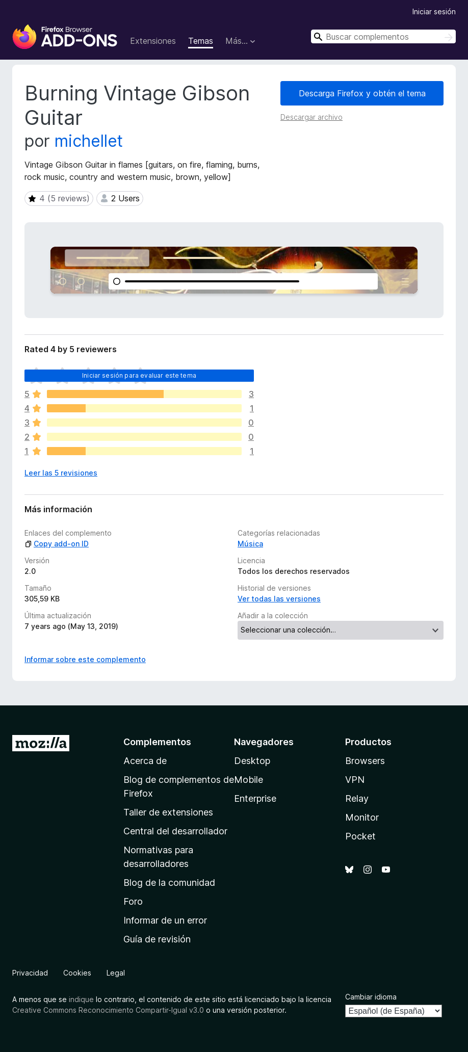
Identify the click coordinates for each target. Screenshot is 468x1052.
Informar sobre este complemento (85, 659)
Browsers (365, 760)
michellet (89, 141)
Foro (133, 901)
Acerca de (145, 760)
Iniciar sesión (434, 11)
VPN (355, 779)
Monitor (362, 817)
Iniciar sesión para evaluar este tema (139, 375)
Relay (357, 798)
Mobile (248, 779)
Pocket (360, 836)
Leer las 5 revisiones (60, 472)
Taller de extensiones (168, 812)
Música (250, 543)
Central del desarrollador (175, 831)
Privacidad (30, 972)
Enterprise (255, 798)
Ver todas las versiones (279, 598)
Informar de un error (165, 920)
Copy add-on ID (56, 543)
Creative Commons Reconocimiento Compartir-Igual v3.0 (108, 1010)
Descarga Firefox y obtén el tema (362, 93)
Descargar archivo (311, 117)
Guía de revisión (157, 939)
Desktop (252, 760)
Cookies (77, 972)
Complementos (157, 742)
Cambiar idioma (371, 996)
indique (81, 999)
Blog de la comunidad (169, 882)
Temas (200, 41)
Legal (116, 972)
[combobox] (383, 36)
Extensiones (153, 41)
